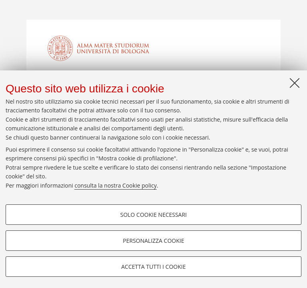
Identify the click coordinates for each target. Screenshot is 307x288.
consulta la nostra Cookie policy (115, 185)
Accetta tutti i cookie (153, 266)
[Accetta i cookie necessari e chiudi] (294, 82)
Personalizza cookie (153, 240)
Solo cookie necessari (153, 214)
